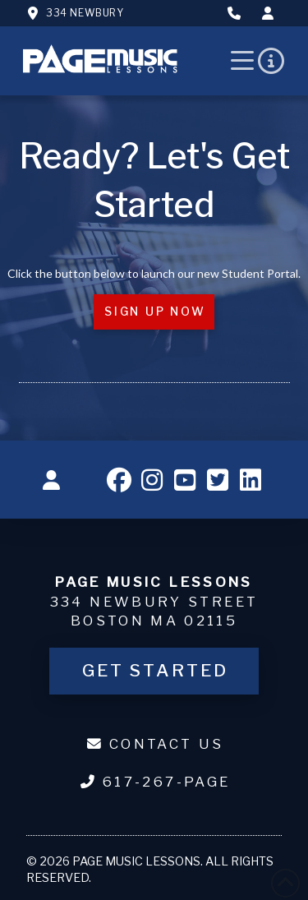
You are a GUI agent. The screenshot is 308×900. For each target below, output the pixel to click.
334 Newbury (85, 13)
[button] (242, 61)
